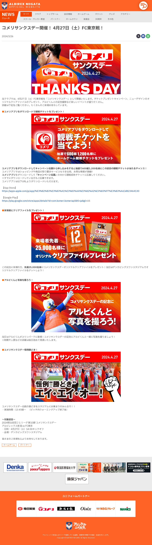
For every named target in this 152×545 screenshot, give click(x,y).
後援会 (86, 19)
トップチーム (52, 14)
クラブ (38, 14)
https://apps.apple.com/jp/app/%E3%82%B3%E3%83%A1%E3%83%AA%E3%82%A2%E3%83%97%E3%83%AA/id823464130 (70, 191)
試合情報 (68, 14)
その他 (110, 19)
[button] (143, 5)
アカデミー (125, 14)
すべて (26, 14)
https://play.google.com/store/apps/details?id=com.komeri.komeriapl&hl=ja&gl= (44, 201)
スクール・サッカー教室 (34, 19)
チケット (99, 14)
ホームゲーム (83, 14)
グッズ (112, 14)
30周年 (98, 19)
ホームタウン (72, 19)
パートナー (55, 19)
